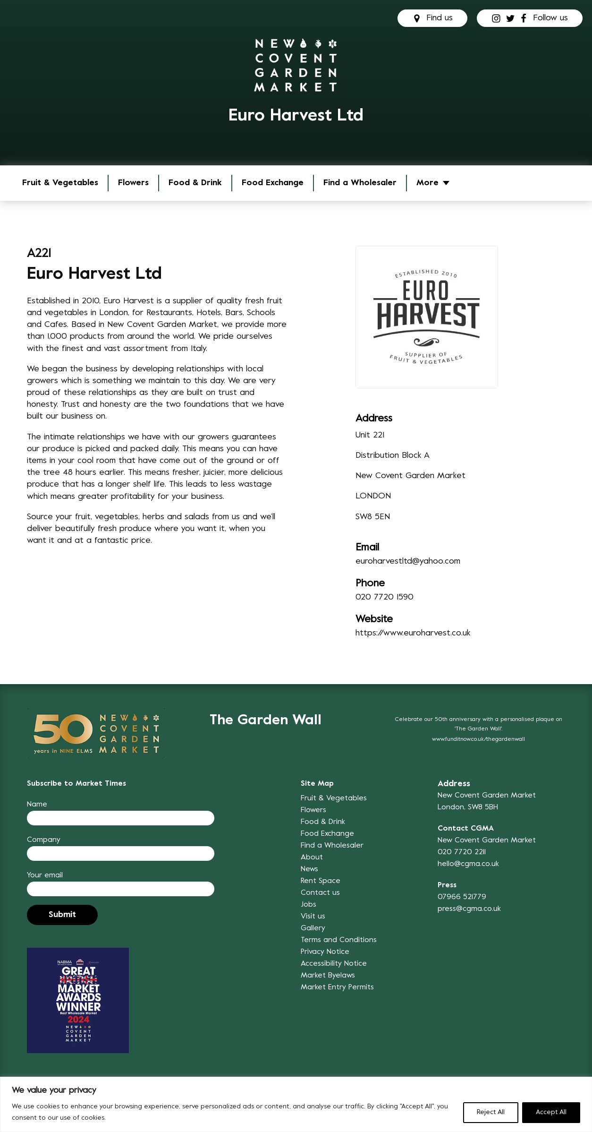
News (309, 869)
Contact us (320, 893)
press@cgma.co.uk (469, 909)
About (312, 857)
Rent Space (320, 881)
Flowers (133, 183)
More (427, 183)
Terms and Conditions (339, 940)
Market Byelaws (328, 975)
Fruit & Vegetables (60, 183)
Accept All (551, 1112)
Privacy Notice (325, 952)
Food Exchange (273, 183)
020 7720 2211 (462, 852)
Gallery (313, 928)
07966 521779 (462, 897)
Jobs (308, 905)
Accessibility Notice (334, 964)
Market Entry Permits (337, 987)
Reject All (491, 1112)
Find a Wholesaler (360, 183)
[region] (296, 1104)
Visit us (313, 916)
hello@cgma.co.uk (468, 864)
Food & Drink (195, 183)
